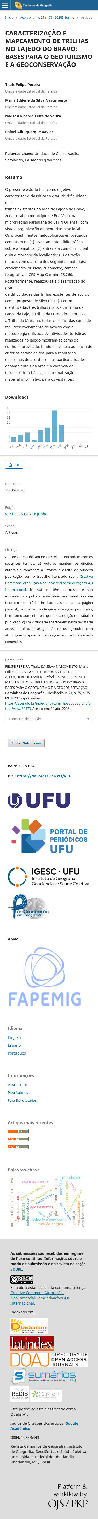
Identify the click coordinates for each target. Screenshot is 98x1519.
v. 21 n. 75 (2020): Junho (55, 17)
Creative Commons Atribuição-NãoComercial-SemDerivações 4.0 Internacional (49, 583)
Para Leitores (18, 1084)
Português (17, 1053)
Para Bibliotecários (22, 1100)
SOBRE (16, 1269)
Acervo (25, 17)
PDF (16, 464)
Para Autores (18, 1092)
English (14, 1037)
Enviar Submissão (26, 743)
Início (9, 17)
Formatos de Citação (25, 718)
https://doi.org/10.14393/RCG (44, 776)
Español (15, 1045)
